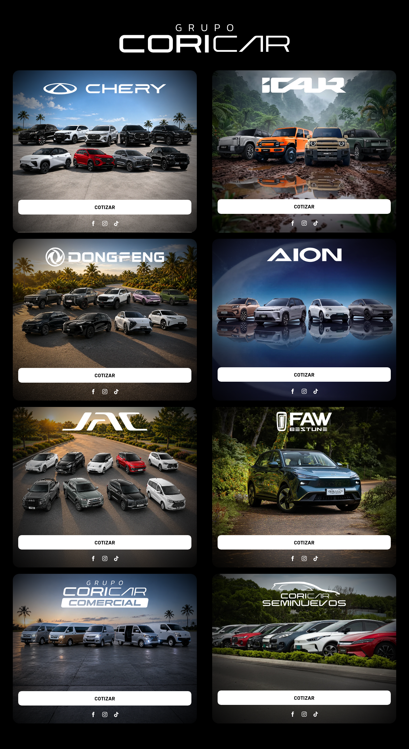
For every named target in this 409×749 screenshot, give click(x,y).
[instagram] (104, 223)
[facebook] (93, 223)
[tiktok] (116, 223)
